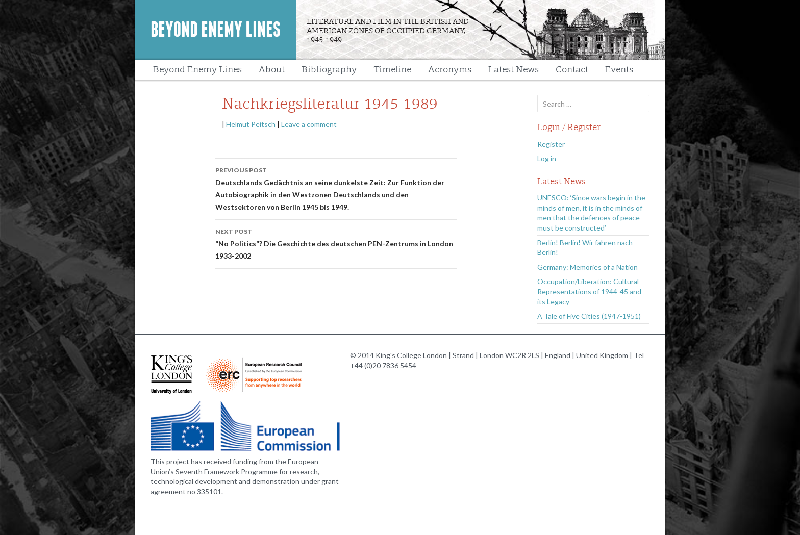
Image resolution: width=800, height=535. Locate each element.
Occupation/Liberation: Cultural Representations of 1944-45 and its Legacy (589, 291)
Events (619, 69)
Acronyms (449, 69)
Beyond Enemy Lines (216, 29)
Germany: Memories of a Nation (587, 267)
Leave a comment (309, 124)
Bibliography (329, 69)
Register (551, 144)
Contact (572, 69)
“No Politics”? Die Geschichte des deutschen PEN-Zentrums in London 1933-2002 (336, 242)
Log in (546, 158)
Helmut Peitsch (251, 124)
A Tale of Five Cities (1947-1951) (589, 316)
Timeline (392, 69)
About (272, 69)
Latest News (513, 69)
